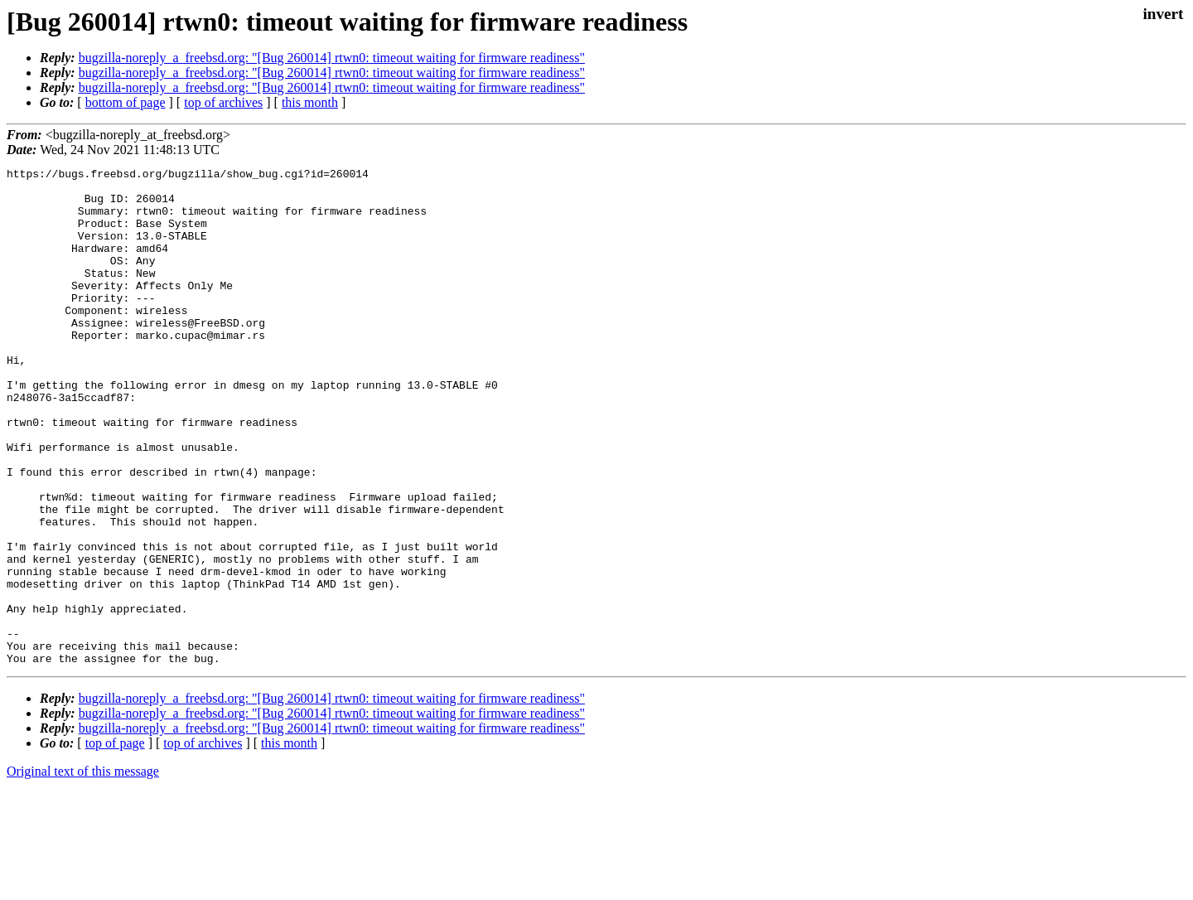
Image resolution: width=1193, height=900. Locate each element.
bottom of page (125, 102)
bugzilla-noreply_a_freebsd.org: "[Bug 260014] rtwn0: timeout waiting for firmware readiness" (332, 58)
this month (310, 102)
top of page (115, 842)
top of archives (223, 102)
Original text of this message (83, 871)
